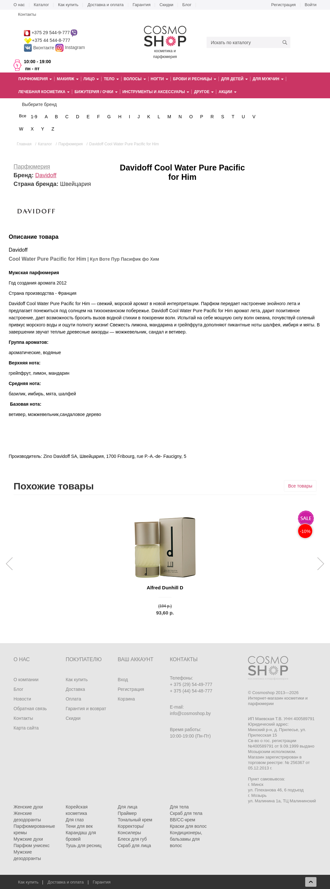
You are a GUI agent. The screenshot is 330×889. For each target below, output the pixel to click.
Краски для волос (188, 826)
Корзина (126, 698)
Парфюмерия (32, 166)
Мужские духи (28, 839)
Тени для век (79, 826)
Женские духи (28, 806)
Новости (22, 698)
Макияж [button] (67, 79)
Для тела (179, 806)
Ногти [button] (159, 79)
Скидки (166, 4)
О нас (19, 4)
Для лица (127, 806)
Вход (123, 679)
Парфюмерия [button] (35, 79)
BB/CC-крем (182, 819)
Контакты (27, 14)
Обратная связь (30, 708)
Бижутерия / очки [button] (96, 92)
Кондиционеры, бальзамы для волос (186, 839)
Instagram (75, 47)
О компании (26, 679)
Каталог (41, 4)
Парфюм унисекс (32, 845)
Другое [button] (204, 92)
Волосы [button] (135, 79)
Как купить (68, 4)
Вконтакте (39, 47)
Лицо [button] (91, 79)
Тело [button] (111, 79)
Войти (310, 4)
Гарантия (141, 4)
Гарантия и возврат (86, 708)
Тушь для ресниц (84, 845)
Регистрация (283, 4)
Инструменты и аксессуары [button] (155, 92)
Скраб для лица (134, 845)
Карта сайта (26, 727)
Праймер (127, 813)
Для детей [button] (234, 79)
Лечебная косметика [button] (44, 92)
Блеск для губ (132, 839)
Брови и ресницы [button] (194, 79)
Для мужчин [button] (268, 79)
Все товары (300, 485)
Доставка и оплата (105, 4)
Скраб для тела (186, 813)
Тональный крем (135, 819)
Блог (186, 4)
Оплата (73, 698)
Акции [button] (227, 92)
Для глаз (75, 819)
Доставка (75, 689)
